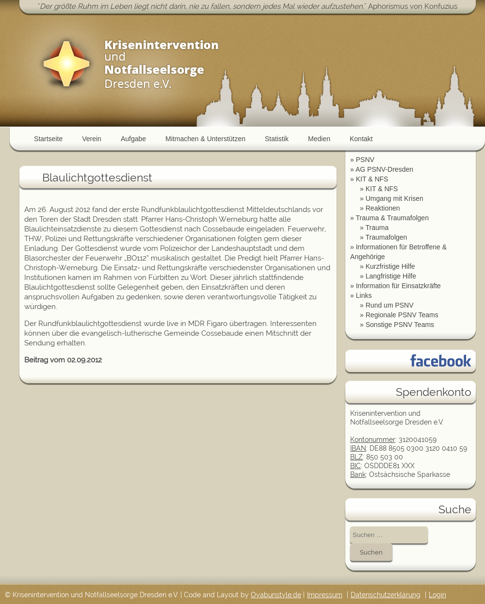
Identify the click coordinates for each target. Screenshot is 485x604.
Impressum (324, 595)
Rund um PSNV (390, 305)
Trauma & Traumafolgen (392, 218)
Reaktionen (383, 208)
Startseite (48, 139)
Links (364, 295)
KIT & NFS (372, 179)
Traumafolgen (386, 237)
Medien (319, 139)
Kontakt (361, 139)
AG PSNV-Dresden (384, 169)
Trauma (376, 227)
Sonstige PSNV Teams (400, 324)
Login (437, 595)
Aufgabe (133, 139)
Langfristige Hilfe (391, 276)
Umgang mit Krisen (394, 198)
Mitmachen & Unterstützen (205, 139)
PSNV (365, 159)
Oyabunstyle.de (276, 595)
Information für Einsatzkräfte (398, 286)
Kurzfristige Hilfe (390, 266)
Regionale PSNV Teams (402, 315)
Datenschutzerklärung (385, 595)
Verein (91, 139)
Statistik (277, 139)
